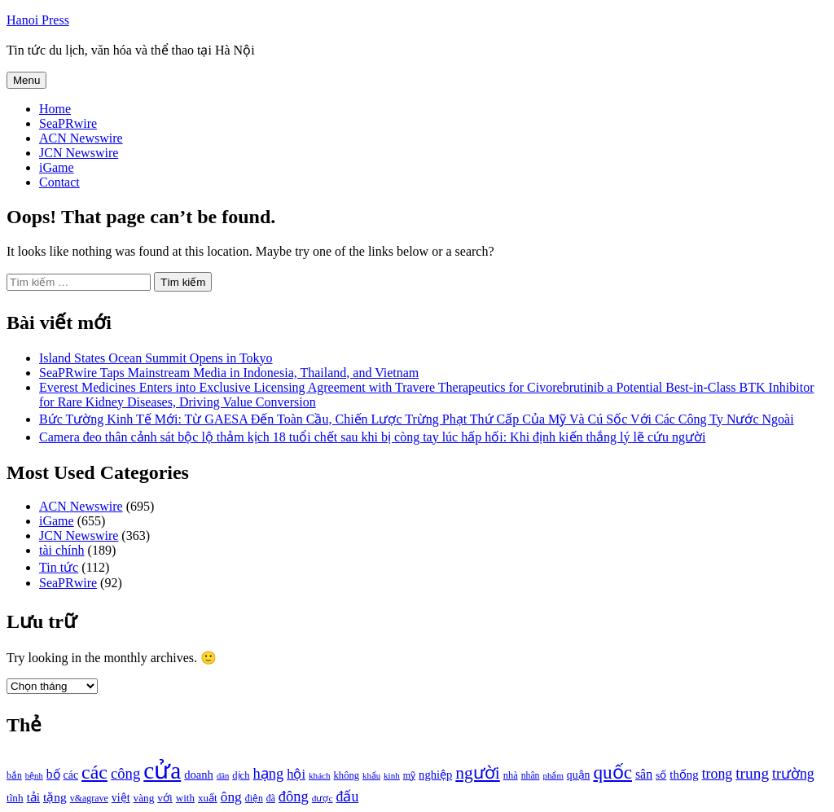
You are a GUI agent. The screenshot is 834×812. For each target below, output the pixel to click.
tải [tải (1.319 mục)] (33, 797)
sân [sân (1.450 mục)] (643, 774)
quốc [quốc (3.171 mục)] (612, 772)
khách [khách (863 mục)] (320, 775)
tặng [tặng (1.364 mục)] (55, 797)
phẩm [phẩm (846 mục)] (553, 775)
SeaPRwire (68, 123)
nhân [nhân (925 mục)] (530, 775)
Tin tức (58, 567)
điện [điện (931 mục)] (254, 798)
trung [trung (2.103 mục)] (752, 773)
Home (55, 109)
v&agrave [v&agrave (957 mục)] (89, 798)
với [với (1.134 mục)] (164, 798)
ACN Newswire (81, 138)
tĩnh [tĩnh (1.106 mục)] (15, 798)
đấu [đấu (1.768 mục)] (347, 796)
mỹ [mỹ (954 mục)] (409, 775)
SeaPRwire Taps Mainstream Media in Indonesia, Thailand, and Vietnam (229, 373)
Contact (59, 182)
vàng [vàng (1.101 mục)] (144, 798)
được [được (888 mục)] (322, 798)
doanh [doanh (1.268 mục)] (198, 774)
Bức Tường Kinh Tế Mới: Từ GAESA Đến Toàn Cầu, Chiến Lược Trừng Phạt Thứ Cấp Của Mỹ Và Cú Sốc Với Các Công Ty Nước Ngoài (416, 419)
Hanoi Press (38, 20)
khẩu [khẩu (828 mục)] (371, 775)
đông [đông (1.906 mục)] (294, 796)
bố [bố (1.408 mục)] (53, 774)
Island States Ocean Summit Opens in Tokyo (156, 358)
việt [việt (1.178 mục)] (121, 798)
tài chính (62, 550)
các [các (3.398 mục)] (94, 772)
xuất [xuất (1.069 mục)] (207, 798)
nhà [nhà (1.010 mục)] (510, 775)
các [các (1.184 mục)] (71, 775)
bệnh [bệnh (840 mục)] (34, 775)
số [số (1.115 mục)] (661, 775)
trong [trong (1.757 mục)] (717, 774)
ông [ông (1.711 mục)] (231, 797)
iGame (56, 167)
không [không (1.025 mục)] (347, 775)
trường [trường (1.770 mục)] (793, 774)
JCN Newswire (78, 153)
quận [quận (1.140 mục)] (578, 775)
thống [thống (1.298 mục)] (683, 774)
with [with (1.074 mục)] (185, 798)
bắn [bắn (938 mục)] (14, 775)
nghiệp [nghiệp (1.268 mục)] (435, 774)
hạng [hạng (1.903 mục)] (267, 774)
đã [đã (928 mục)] (270, 798)
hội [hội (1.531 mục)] (296, 774)
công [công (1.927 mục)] (125, 773)
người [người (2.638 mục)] (477, 773)
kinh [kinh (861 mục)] (392, 775)
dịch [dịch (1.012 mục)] (240, 775)
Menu (26, 80)
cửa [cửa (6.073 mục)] (162, 770)
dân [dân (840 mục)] (223, 775)
